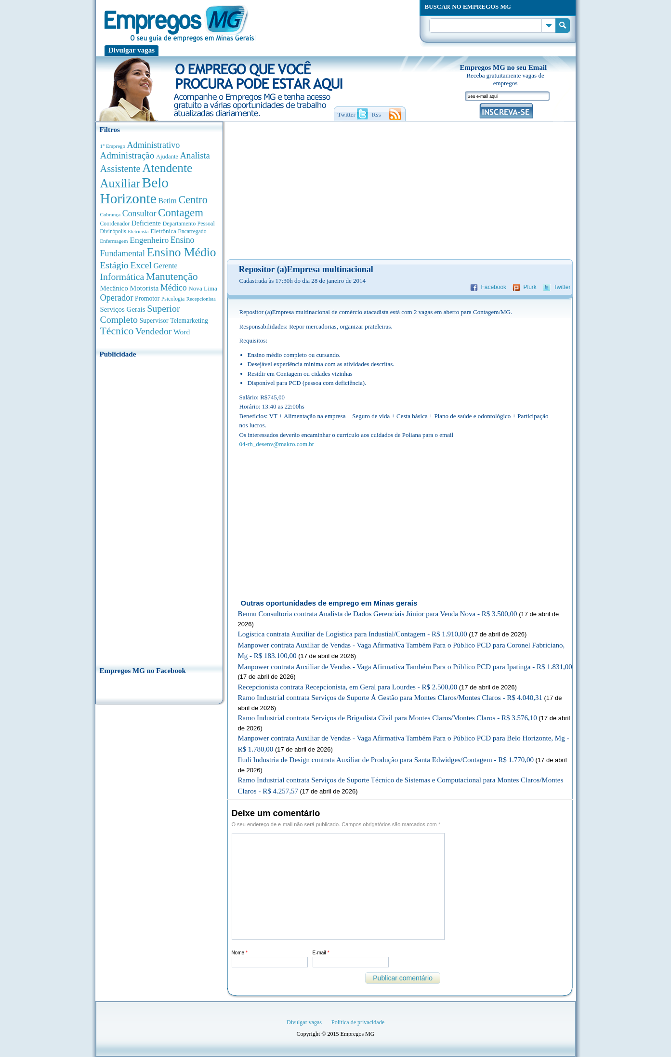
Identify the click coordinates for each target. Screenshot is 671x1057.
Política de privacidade (357, 1022)
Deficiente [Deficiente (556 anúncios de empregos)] (146, 223)
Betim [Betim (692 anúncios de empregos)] (167, 201)
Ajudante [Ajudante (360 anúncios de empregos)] (167, 156)
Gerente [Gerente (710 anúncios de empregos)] (165, 266)
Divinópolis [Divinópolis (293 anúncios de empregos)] (113, 231)
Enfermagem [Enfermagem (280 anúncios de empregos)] (114, 241)
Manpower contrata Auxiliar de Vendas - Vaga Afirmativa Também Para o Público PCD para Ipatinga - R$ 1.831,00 (405, 667)
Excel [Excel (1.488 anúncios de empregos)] (140, 265)
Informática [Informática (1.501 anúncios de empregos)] (122, 276)
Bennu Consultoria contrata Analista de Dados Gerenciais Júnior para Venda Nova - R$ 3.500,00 (377, 614)
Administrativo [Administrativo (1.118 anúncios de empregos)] (153, 145)
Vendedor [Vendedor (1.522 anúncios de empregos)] (153, 331)
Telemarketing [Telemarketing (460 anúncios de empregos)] (189, 320)
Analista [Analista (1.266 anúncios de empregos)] (195, 155)
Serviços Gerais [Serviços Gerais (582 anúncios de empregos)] (122, 309)
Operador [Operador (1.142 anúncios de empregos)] (116, 298)
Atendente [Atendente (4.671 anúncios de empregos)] (167, 167)
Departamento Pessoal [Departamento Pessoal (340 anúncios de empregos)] (189, 223)
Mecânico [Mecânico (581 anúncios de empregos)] (114, 288)
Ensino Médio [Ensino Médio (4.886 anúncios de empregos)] (181, 252)
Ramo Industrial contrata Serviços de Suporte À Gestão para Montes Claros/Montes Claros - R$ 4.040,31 (390, 697)
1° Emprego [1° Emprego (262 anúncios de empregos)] (112, 146)
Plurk (529, 287)
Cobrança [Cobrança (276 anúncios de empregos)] (110, 214)
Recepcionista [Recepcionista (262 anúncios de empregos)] (201, 299)
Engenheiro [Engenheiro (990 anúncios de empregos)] (149, 240)
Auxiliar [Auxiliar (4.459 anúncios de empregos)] (120, 183)
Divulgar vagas (131, 50)
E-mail (321, 952)
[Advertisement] (159, 509)
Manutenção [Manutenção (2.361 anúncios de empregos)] (172, 276)
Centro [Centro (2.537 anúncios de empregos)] (192, 200)
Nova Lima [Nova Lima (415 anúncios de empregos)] (202, 288)
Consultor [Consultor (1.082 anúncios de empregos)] (139, 213)
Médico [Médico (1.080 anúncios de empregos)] (173, 287)
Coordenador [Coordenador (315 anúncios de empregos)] (115, 223)
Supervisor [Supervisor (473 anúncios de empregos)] (154, 320)
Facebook (493, 287)
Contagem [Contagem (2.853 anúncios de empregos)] (180, 213)
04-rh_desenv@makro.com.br (277, 444)
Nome (240, 952)
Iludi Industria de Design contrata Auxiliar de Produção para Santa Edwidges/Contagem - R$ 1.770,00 (386, 760)
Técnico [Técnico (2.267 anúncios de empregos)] (117, 331)
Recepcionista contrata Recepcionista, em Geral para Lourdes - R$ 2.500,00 (348, 687)
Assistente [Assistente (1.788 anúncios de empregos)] (120, 168)
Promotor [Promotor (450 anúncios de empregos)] (147, 298)
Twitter (561, 287)
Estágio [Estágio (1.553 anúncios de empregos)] (114, 265)
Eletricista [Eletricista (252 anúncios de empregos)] (138, 231)
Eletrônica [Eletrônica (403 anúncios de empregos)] (163, 231)
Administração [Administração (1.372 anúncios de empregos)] (127, 155)
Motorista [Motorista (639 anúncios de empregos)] (144, 288)
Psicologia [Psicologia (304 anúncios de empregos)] (172, 299)
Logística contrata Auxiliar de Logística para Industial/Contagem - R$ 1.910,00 (352, 634)
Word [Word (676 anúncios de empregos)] (181, 332)
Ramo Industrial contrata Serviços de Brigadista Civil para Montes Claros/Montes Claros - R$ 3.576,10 (387, 718)
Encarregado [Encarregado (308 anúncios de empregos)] (192, 231)
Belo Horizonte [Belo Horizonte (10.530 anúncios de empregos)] (134, 190)
